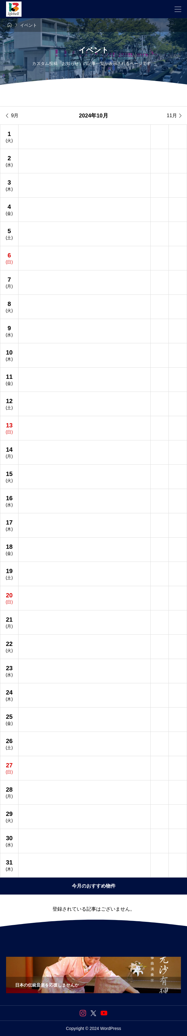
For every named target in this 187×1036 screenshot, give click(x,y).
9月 (12, 115)
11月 (175, 115)
